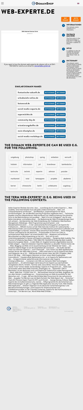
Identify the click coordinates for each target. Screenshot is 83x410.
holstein (14, 164)
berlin (39, 186)
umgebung (15, 157)
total (27, 179)
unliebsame (52, 186)
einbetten (54, 157)
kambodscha (66, 164)
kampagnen (40, 179)
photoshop (29, 157)
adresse (52, 171)
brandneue (51, 164)
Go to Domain (76, 19)
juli (39, 164)
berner (13, 186)
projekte (54, 179)
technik (27, 171)
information (27, 164)
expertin (39, 171)
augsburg (66, 186)
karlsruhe (14, 171)
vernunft (68, 157)
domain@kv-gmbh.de (42, 66)
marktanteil (15, 179)
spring (42, 157)
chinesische (26, 186)
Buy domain (65, 19)
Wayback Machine (70, 35)
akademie (67, 179)
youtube (64, 171)
